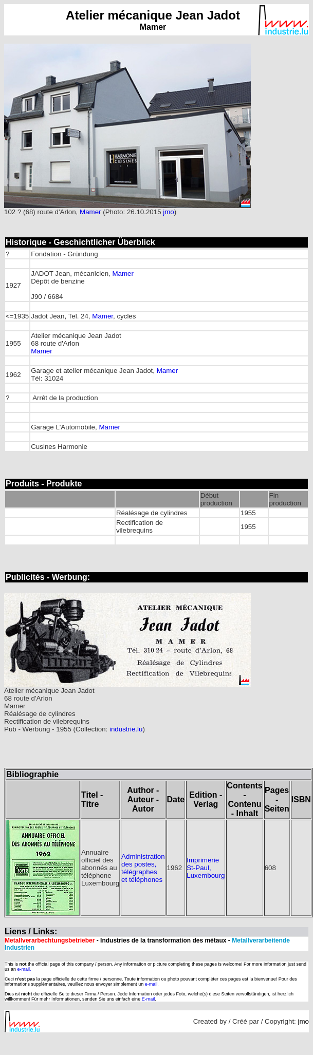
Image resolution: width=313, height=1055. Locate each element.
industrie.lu (125, 729)
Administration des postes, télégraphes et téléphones (142, 868)
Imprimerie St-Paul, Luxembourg (206, 867)
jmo (168, 212)
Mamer (90, 212)
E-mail (148, 999)
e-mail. (24, 969)
